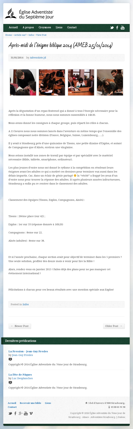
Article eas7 (20, 35)
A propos (28, 27)
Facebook (117, 28)
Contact (72, 27)
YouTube (123, 28)
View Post (41, 35)
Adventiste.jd (38, 57)
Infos (31, 35)
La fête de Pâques (20, 374)
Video (10, 359)
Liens (59, 27)
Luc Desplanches (22, 378)
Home (8, 35)
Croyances (45, 27)
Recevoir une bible (30, 403)
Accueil (13, 27)
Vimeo (31, 413)
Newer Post (19, 326)
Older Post (113, 326)
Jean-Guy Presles (22, 355)
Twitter (112, 28)
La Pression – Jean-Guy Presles (28, 351)
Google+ (21, 413)
